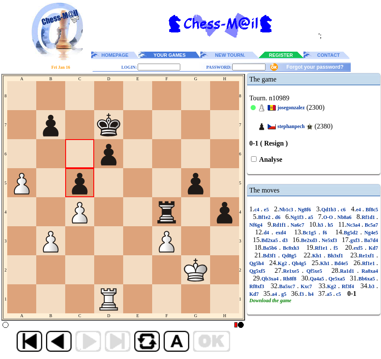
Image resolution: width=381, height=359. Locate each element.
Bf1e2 (265, 217)
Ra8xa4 (368, 271)
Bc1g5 (310, 233)
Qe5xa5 (336, 279)
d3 (285, 240)
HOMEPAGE (114, 55)
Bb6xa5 (367, 279)
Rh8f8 (290, 279)
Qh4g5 (299, 263)
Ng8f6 (304, 210)
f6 (325, 233)
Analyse (270, 159)
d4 (267, 233)
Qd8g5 (289, 256)
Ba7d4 (370, 240)
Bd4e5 (341, 263)
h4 (311, 294)
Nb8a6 (344, 217)
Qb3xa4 (270, 279)
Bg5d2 (352, 233)
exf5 (359, 248)
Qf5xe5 (314, 271)
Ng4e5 (370, 233)
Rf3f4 (348, 286)
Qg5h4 (257, 263)
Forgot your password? (314, 67)
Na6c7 (297, 225)
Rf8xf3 (257, 286)
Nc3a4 (353, 225)
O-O (328, 217)
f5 (336, 248)
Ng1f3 (298, 217)
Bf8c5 (371, 210)
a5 (310, 217)
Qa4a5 (318, 279)
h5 (330, 225)
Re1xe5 (292, 271)
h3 (321, 225)
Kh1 (317, 256)
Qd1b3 (329, 210)
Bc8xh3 (291, 248)
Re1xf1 (367, 256)
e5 (266, 210)
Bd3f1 (270, 256)
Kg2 (283, 263)
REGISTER (281, 55)
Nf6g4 (256, 225)
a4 (275, 294)
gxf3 (355, 240)
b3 (372, 286)
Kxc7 (306, 286)
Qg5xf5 (258, 271)
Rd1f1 (280, 225)
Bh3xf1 (335, 256)
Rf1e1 (322, 248)
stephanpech (291, 126)
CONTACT (328, 55)
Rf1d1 (369, 217)
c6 (343, 210)
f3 (302, 294)
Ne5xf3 (329, 240)
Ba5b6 (271, 248)
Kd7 (372, 248)
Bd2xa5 (270, 240)
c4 (257, 210)
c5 (338, 294)
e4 (359, 210)
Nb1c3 (286, 210)
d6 (278, 217)
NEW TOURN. (230, 55)
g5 (284, 294)
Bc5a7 (370, 225)
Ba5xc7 (288, 286)
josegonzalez (291, 108)
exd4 (281, 233)
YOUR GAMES (169, 55)
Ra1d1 (348, 271)
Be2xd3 (309, 240)
